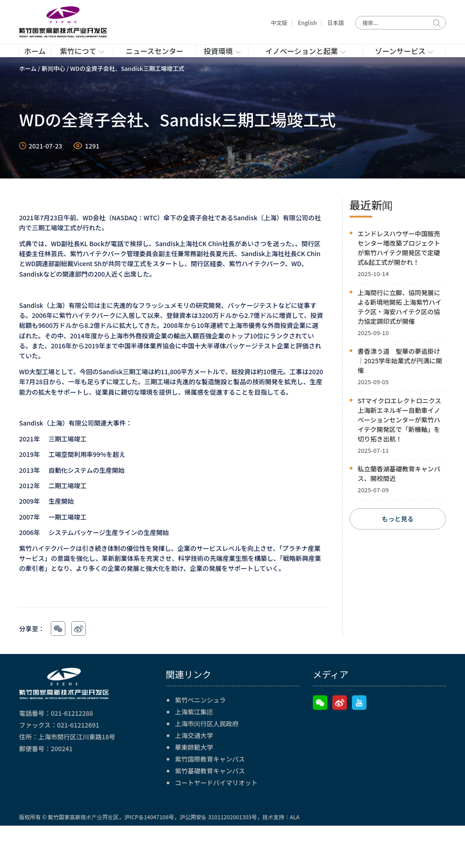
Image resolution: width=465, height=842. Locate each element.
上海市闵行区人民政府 (206, 739)
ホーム (28, 84)
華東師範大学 (194, 763)
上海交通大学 (194, 751)
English (307, 22)
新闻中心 (53, 84)
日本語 (335, 22)
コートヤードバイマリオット (216, 798)
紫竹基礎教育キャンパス (210, 787)
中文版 (279, 22)
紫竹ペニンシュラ (200, 716)
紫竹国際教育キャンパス (210, 775)
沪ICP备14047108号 (149, 833)
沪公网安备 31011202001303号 (218, 833)
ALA (295, 833)
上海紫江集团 (194, 728)
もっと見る (398, 535)
